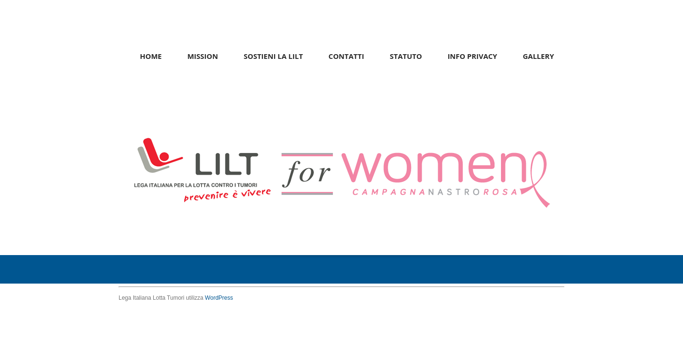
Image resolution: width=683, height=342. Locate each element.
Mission (202, 56)
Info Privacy (473, 56)
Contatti (346, 56)
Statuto (406, 56)
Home (151, 56)
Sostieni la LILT (273, 56)
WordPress (219, 297)
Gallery (538, 56)
